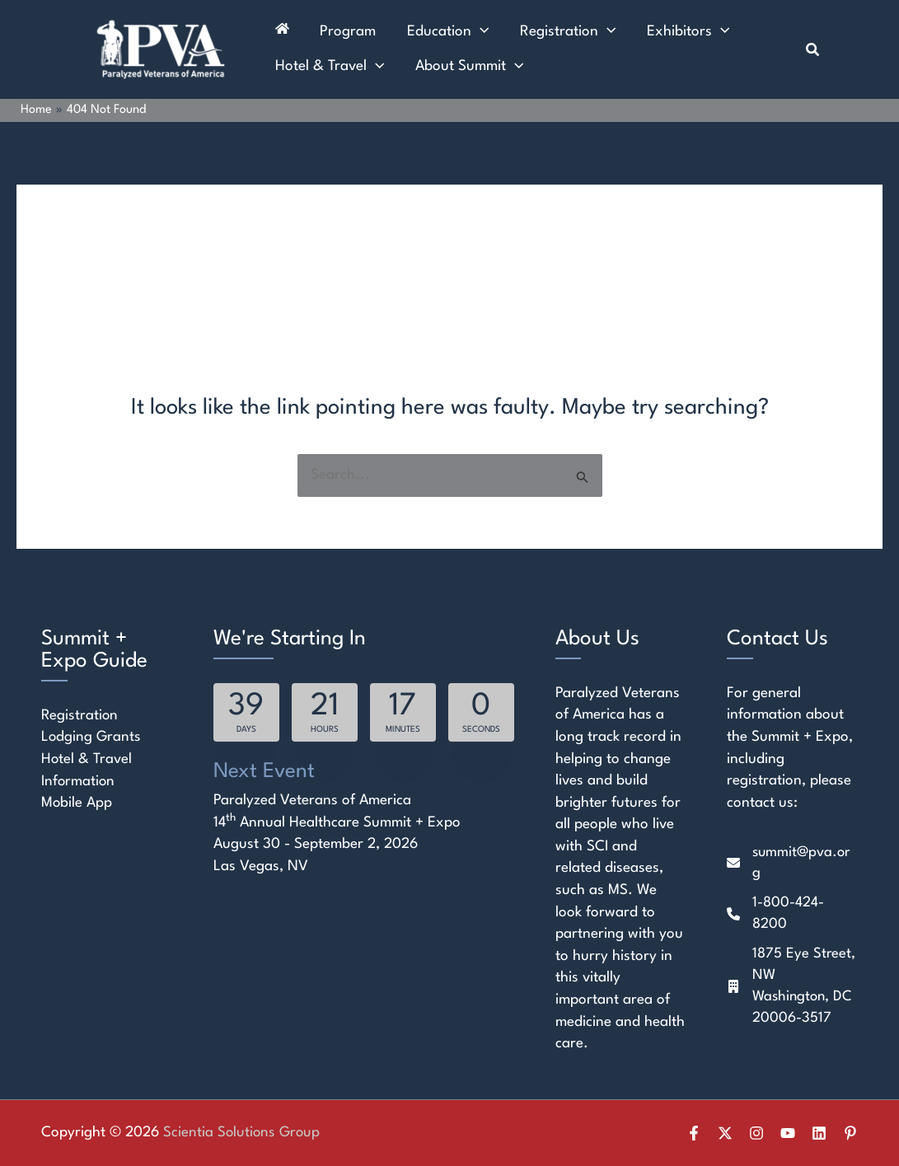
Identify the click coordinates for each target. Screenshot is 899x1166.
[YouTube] (787, 1133)
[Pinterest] (850, 1133)
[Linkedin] (819, 1133)
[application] (464, 28)
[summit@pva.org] (792, 864)
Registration (80, 716)
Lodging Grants (92, 738)
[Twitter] (725, 1133)
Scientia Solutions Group (243, 1133)
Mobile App (77, 803)
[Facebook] (693, 1133)
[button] (813, 50)
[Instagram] (756, 1133)
